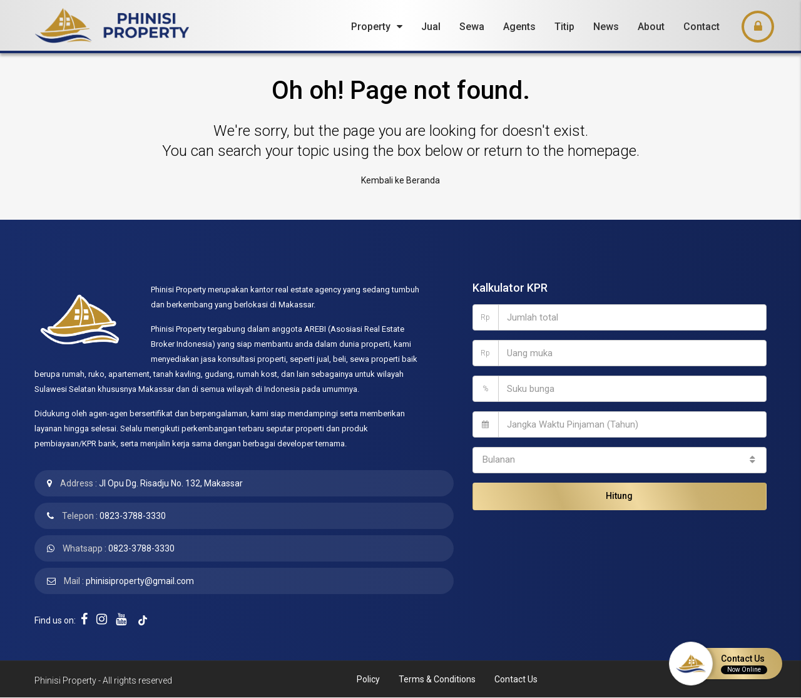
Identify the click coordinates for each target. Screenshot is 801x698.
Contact (701, 27)
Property (370, 27)
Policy (368, 679)
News (606, 27)
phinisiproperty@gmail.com (140, 581)
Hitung (619, 496)
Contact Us (516, 679)
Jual (431, 27)
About (651, 27)
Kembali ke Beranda (400, 180)
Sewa (471, 27)
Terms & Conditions (437, 679)
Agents (519, 27)
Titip (564, 27)
